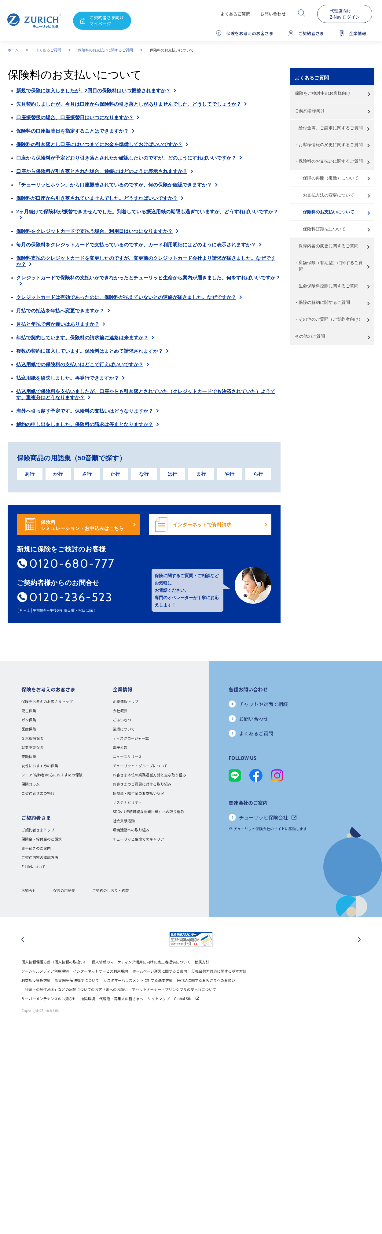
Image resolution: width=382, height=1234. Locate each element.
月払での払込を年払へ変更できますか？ (60, 310)
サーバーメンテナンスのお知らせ (48, 998)
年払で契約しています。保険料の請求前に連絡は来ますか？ (82, 337)
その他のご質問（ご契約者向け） (331, 319)
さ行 (87, 474)
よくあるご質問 (235, 14)
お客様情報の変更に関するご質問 (331, 144)
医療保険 (28, 728)
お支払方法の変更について (328, 195)
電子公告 (120, 747)
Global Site (186, 998)
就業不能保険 (32, 747)
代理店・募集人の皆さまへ (121, 998)
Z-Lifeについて (33, 866)
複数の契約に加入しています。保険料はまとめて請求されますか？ (89, 351)
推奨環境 (87, 998)
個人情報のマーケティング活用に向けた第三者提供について (141, 961)
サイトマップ (159, 998)
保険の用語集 (64, 890)
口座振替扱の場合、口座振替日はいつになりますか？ (75, 117)
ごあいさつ (122, 719)
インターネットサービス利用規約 (100, 971)
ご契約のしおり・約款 (110, 890)
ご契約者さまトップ (37, 829)
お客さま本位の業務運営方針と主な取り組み (149, 774)
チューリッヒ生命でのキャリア (138, 839)
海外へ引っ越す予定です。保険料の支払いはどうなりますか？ (84, 411)
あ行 (30, 474)
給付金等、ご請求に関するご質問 (331, 127)
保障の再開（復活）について (330, 177)
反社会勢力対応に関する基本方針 (218, 971)
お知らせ (28, 890)
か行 (58, 474)
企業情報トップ (125, 701)
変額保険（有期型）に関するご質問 (331, 265)
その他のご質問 (310, 336)
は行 (172, 474)
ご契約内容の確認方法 (39, 857)
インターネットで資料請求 (202, 524)
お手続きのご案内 (36, 848)
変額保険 (28, 756)
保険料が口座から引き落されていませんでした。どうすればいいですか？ (97, 198)
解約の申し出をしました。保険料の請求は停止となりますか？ (84, 424)
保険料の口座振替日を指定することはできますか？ (72, 131)
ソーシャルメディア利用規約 (45, 971)
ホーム (13, 50)
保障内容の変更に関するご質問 (328, 245)
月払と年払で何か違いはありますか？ (57, 324)
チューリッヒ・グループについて (140, 765)
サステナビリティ (127, 802)
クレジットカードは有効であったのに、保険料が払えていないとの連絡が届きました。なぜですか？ (126, 297)
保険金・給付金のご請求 (41, 839)
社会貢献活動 (124, 820)
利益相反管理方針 (36, 980)
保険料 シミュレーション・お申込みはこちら (82, 525)
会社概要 (120, 710)
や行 (229, 474)
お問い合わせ (273, 14)
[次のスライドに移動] (359, 939)
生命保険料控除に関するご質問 (328, 285)
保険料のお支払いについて (328, 211)
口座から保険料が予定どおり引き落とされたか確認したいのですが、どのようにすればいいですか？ (126, 157)
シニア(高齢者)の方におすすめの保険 (52, 774)
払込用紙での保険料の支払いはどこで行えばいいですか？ (79, 364)
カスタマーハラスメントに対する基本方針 (138, 980)
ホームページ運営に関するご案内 (159, 971)
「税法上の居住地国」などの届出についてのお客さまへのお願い (74, 989)
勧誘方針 (202, 961)
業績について (124, 728)
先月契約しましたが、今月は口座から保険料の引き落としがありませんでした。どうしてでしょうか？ (128, 104)
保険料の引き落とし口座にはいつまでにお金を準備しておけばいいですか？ (99, 144)
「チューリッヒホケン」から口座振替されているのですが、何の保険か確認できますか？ (114, 184)
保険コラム (30, 783)
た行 (115, 474)
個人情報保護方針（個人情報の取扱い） (54, 961)
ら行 (258, 474)
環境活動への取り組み (131, 829)
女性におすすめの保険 (39, 765)
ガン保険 (28, 719)
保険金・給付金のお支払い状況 (138, 793)
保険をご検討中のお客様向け (323, 93)
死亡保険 (28, 710)
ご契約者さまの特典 (37, 793)
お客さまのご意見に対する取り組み (142, 783)
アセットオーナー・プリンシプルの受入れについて (174, 989)
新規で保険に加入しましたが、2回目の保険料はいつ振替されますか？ (93, 90)
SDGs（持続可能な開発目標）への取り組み (148, 811)
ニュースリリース (127, 756)
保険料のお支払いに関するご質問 (105, 50)
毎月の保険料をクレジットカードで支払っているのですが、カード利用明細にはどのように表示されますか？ (136, 244)
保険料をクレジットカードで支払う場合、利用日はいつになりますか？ (94, 231)
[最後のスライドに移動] (22, 939)
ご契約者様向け (310, 110)
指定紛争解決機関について (77, 980)
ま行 (201, 474)
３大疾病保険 (32, 738)
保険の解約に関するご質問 (324, 302)
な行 (144, 474)
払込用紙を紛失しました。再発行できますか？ (67, 378)
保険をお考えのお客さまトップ (47, 701)
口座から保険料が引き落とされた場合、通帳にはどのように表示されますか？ (101, 171)
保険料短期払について (324, 229)
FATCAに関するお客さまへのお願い (206, 980)
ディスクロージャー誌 (131, 738)
